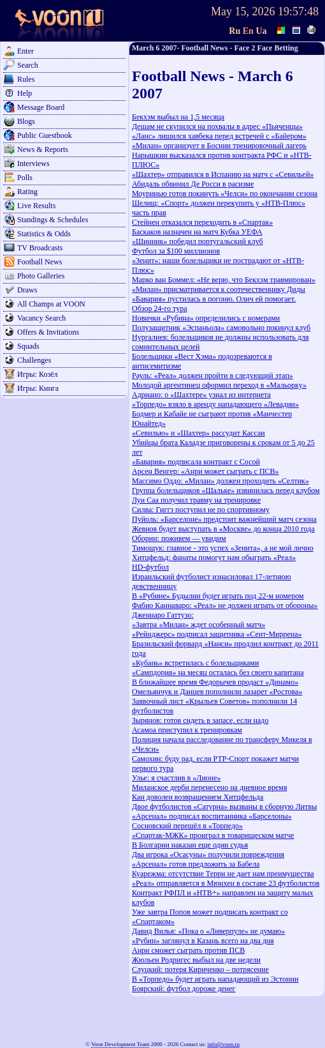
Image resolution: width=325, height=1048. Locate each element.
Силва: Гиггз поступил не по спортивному (201, 509)
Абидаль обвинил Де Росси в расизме (193, 183)
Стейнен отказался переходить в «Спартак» (202, 222)
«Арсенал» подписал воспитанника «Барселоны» (212, 816)
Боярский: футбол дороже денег (184, 988)
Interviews (33, 163)
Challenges (34, 360)
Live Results (36, 205)
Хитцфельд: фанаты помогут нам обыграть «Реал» (214, 557)
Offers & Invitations (48, 332)
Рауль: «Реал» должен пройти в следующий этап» (212, 375)
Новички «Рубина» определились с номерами (206, 318)
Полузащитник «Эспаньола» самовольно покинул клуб (221, 327)
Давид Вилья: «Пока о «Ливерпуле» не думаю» (208, 931)
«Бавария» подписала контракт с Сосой (196, 461)
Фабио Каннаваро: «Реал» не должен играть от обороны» (225, 605)
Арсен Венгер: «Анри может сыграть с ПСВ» (205, 471)
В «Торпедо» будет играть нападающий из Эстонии (215, 979)
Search (27, 65)
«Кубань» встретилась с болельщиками (195, 662)
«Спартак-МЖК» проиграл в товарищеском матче (213, 835)
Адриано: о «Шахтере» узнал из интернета (201, 394)
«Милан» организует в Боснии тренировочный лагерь (219, 145)
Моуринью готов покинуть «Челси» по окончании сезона (224, 193)
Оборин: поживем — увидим (179, 538)
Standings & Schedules (52, 219)
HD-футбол (150, 567)
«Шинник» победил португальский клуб (197, 241)
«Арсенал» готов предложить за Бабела (195, 864)
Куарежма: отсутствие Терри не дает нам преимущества (223, 873)
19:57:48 (298, 11)
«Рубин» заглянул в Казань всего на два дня (203, 940)
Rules (25, 79)
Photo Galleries (40, 275)
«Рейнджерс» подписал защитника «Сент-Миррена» (217, 634)
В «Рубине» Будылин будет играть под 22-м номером (218, 595)
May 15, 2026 (243, 11)
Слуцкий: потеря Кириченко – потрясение (200, 969)
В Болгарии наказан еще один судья (190, 844)
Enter (25, 51)
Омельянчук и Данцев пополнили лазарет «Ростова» (217, 691)
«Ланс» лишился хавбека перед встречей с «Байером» (219, 136)
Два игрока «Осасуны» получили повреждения (208, 854)
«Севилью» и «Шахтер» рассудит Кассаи (198, 433)
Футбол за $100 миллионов (176, 251)
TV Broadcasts (39, 247)
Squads (28, 346)
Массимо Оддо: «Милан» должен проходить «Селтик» (220, 480)
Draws (27, 289)
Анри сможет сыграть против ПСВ (188, 950)
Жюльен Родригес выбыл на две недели (196, 959)
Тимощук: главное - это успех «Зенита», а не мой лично (223, 547)
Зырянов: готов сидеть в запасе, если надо (200, 720)
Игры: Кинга (38, 388)
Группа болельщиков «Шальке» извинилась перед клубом (226, 490)
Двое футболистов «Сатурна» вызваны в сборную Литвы (224, 806)
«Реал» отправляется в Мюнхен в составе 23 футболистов (225, 883)
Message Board (40, 107)
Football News (39, 261)
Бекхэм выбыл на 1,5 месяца (178, 116)
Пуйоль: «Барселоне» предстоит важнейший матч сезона (224, 519)
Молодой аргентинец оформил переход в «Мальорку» (219, 385)
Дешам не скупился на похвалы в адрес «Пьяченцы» (217, 126)
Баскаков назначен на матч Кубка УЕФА (197, 231)
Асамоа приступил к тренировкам (187, 729)
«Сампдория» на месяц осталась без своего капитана (217, 672)
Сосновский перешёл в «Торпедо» (187, 825)
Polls (24, 177)
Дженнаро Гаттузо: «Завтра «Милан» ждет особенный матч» (198, 620)
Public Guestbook (44, 135)
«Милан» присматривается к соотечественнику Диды (218, 289)
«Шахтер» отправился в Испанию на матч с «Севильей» (223, 174)
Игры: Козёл (37, 374)
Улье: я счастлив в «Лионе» (176, 777)
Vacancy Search (41, 318)
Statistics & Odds (44, 233)
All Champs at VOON (51, 304)
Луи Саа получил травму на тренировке (196, 500)
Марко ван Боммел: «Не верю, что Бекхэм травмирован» (223, 279)
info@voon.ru (223, 1044)
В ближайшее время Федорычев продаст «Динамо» (215, 682)
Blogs (26, 121)
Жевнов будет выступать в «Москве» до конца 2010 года (223, 528)
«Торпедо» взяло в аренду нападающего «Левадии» (215, 404)
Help (24, 93)
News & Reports (42, 149)
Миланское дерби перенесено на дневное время (209, 787)
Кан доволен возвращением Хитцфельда (197, 797)
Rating (27, 191)
